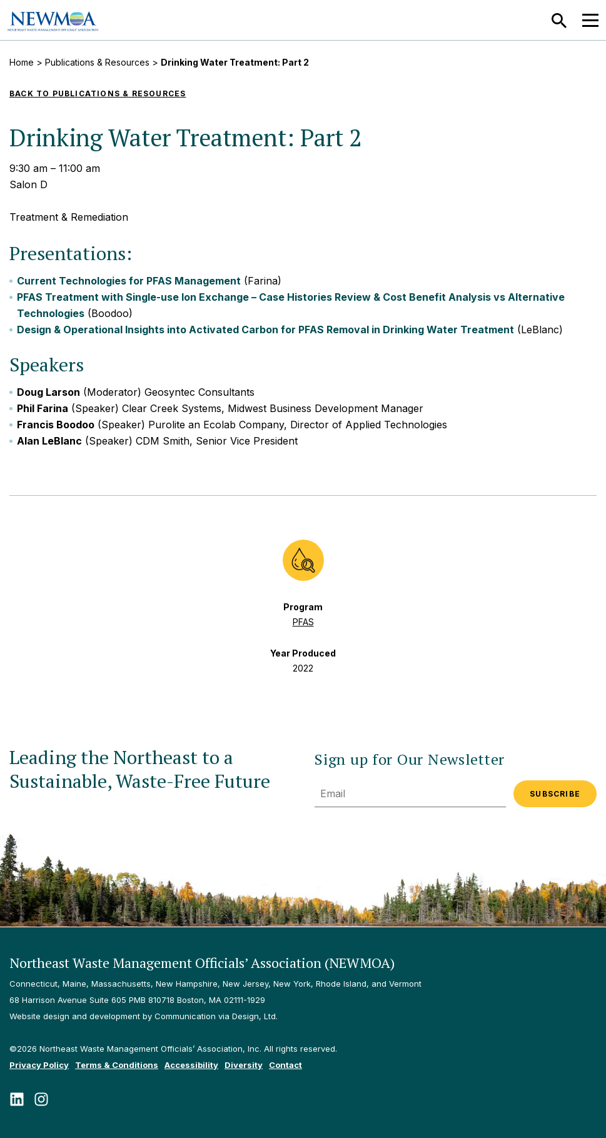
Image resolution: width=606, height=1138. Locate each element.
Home (21, 62)
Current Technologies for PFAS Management (129, 280)
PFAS (303, 622)
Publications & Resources (97, 62)
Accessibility (191, 1065)
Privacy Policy (39, 1065)
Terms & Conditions (116, 1065)
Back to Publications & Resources (97, 93)
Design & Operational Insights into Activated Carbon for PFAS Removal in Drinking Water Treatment (265, 329)
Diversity (244, 1065)
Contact (285, 1065)
